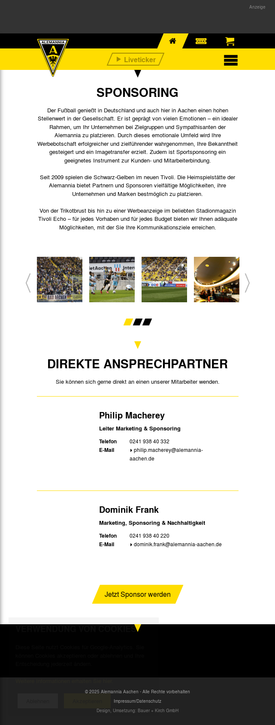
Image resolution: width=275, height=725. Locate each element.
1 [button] (128, 322)
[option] (59, 283)
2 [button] (137, 322)
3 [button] (147, 322)
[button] (28, 283)
